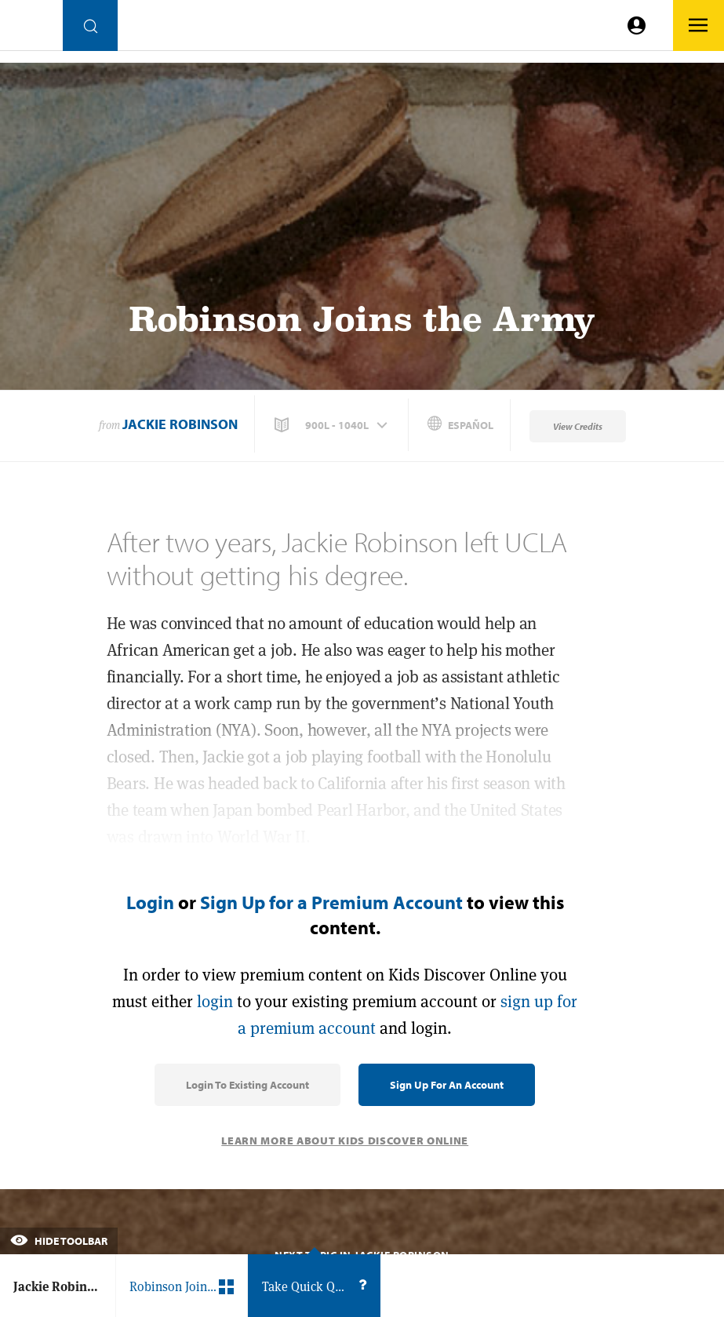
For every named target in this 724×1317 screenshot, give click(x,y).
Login (150, 902)
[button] (332, 425)
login (215, 1001)
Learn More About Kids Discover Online (344, 1140)
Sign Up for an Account (447, 1085)
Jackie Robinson (180, 424)
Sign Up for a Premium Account (331, 902)
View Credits (577, 426)
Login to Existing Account (247, 1085)
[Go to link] (31, 29)
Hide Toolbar (58, 1241)
